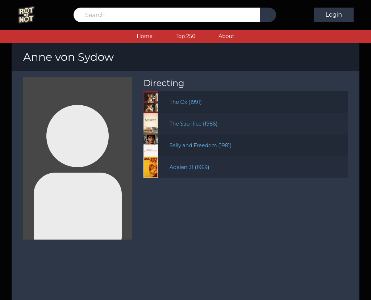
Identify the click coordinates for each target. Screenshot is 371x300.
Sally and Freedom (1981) (201, 145)
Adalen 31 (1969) (189, 167)
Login (334, 14)
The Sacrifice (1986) (193, 124)
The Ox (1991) (186, 102)
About (226, 36)
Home (144, 36)
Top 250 (185, 36)
